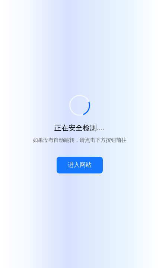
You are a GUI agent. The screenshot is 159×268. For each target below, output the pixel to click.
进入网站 (80, 165)
